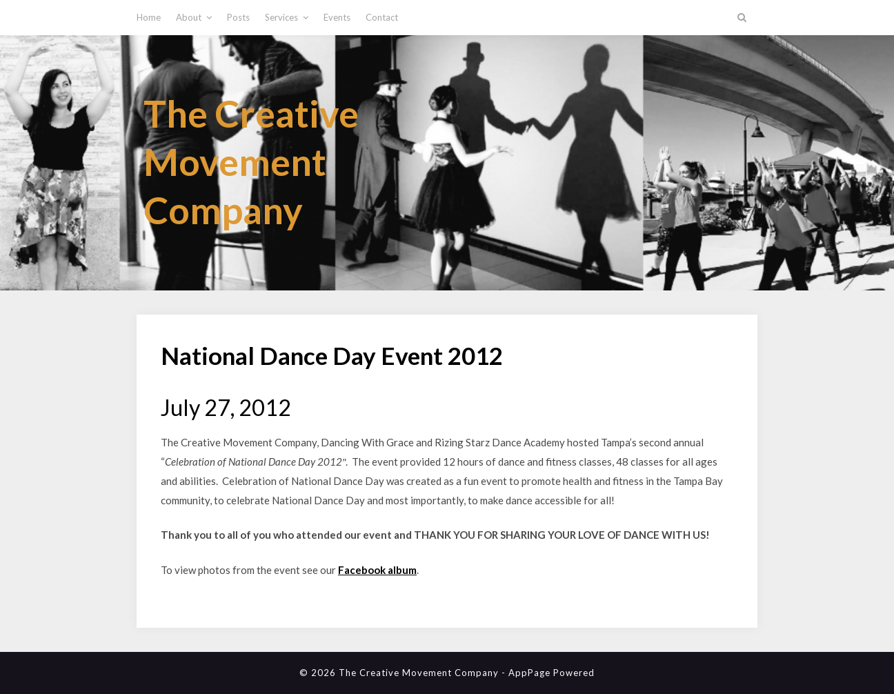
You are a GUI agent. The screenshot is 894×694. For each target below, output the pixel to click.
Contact (382, 17)
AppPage (529, 672)
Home (149, 17)
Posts (238, 17)
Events (337, 17)
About (188, 17)
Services (281, 17)
